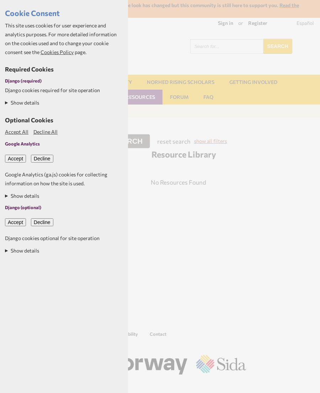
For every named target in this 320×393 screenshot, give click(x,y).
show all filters (210, 141)
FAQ (208, 97)
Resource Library (183, 154)
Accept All (16, 132)
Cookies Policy (57, 52)
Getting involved (253, 82)
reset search (174, 141)
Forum (179, 97)
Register (257, 23)
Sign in (225, 23)
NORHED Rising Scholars (180, 82)
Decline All (45, 132)
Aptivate (240, 385)
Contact (158, 334)
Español (305, 23)
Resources (140, 97)
